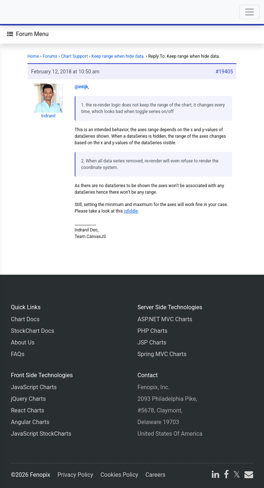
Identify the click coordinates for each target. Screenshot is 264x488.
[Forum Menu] (28, 34)
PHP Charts (152, 330)
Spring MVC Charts (161, 354)
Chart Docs (25, 319)
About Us (22, 342)
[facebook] (226, 475)
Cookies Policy (119, 474)
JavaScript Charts (34, 387)
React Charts (27, 410)
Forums (50, 56)
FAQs (17, 354)
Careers (155, 474)
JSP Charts (151, 342)
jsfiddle (131, 211)
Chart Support (74, 56)
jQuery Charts (28, 398)
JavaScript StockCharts (41, 433)
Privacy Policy (75, 474)
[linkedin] (215, 475)
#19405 (224, 71)
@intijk (81, 86)
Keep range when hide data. (118, 56)
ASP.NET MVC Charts (164, 319)
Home (33, 56)
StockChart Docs (32, 330)
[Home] (26, 12)
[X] (237, 475)
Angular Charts (30, 422)
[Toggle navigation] (249, 12)
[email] (248, 475)
